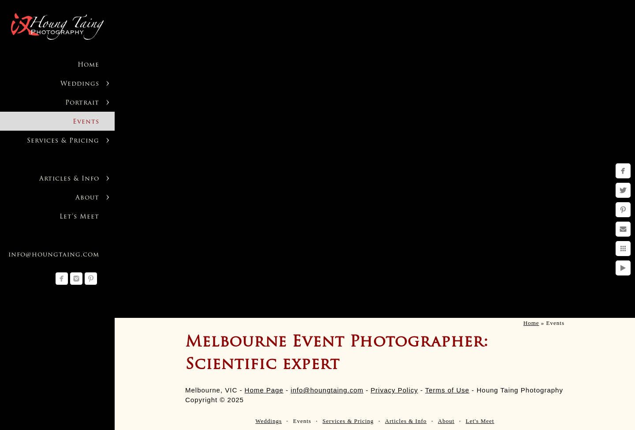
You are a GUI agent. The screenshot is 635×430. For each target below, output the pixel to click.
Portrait (82, 103)
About (87, 198)
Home (88, 65)
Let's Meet (79, 217)
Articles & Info (69, 179)
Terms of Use (447, 390)
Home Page (264, 390)
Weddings (79, 84)
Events (86, 122)
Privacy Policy (394, 390)
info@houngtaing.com (53, 255)
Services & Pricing (63, 141)
